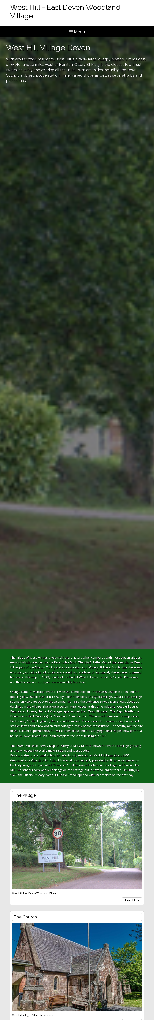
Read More (132, 900)
